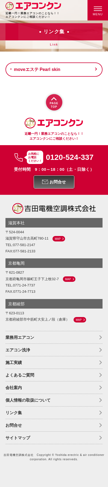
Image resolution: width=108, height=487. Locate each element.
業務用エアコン (19, 337)
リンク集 (13, 412)
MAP (58, 238)
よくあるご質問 (19, 375)
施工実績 (13, 362)
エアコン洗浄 (17, 350)
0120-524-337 (70, 157)
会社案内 (13, 387)
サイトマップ (17, 437)
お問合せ (13, 425)
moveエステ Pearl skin (37, 69)
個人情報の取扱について (28, 400)
